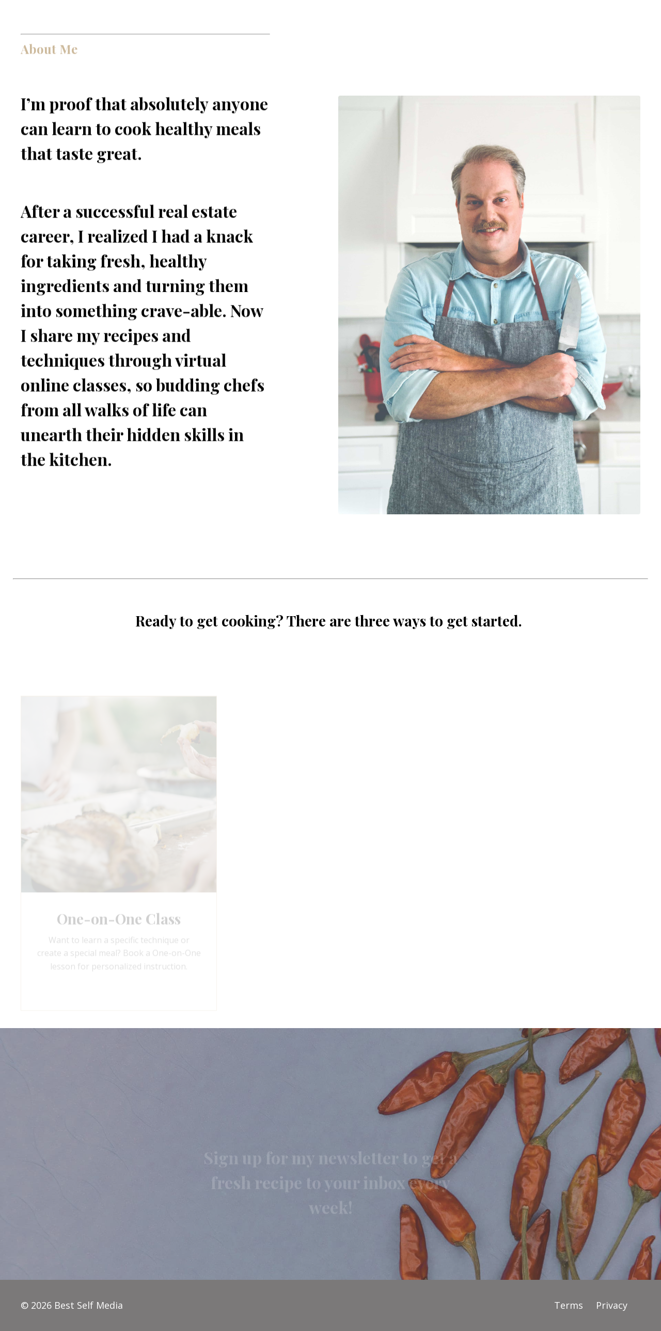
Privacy (611, 1305)
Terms (568, 1305)
